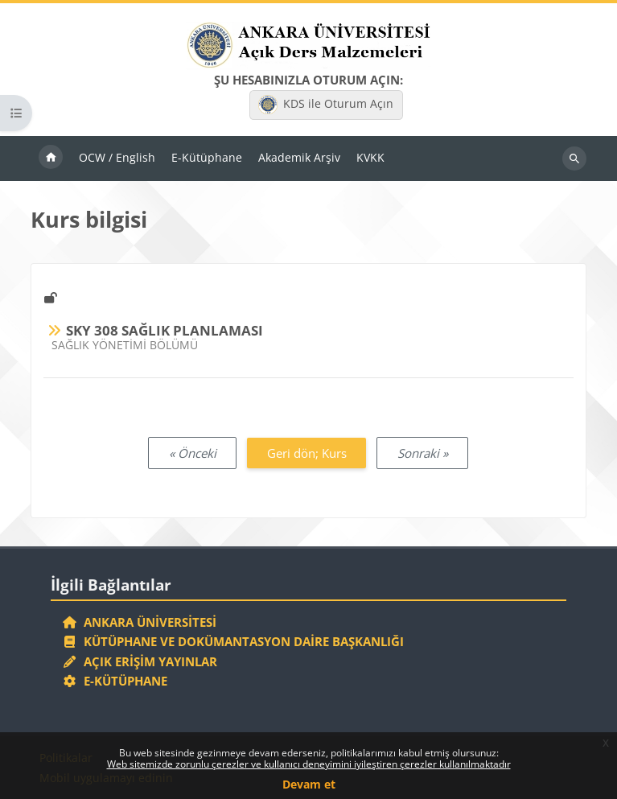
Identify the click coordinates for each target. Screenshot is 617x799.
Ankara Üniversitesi (139, 622)
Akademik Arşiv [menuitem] (299, 157)
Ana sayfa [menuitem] (51, 158)
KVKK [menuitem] (370, 157)
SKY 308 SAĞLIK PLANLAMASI (164, 330)
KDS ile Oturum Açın (325, 104)
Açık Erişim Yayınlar (141, 661)
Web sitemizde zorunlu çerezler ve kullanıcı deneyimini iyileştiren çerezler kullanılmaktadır (309, 764)
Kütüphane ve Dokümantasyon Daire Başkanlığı (233, 641)
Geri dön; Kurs (307, 453)
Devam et (308, 784)
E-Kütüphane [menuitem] (206, 157)
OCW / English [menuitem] (117, 157)
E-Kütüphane (114, 681)
